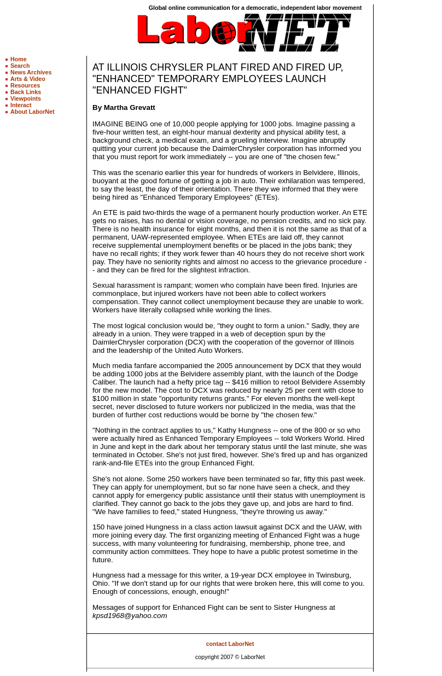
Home (18, 59)
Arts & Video (27, 78)
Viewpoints (25, 98)
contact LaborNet (230, 643)
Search (20, 65)
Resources (25, 85)
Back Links (25, 92)
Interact (21, 105)
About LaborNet (32, 111)
